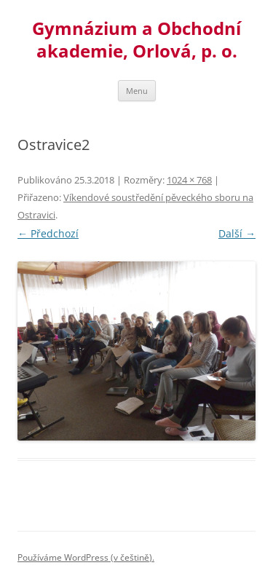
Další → (237, 233)
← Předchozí (48, 233)
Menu (137, 90)
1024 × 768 (189, 179)
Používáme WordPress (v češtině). (85, 557)
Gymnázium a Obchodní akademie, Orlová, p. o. (136, 40)
